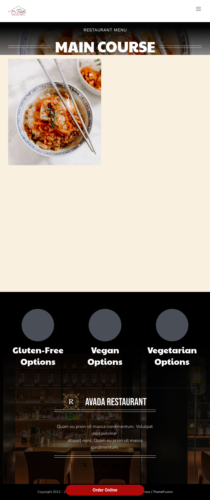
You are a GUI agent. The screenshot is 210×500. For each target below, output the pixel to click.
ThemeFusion (163, 492)
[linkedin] (115, 465)
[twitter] (85, 465)
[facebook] (124, 465)
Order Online (105, 490)
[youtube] (105, 465)
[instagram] (95, 465)
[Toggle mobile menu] (199, 9)
